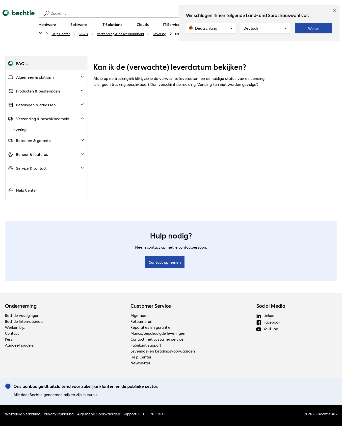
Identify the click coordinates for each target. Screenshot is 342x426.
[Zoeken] (172, 13)
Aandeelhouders (19, 345)
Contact (12, 333)
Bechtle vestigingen (22, 315)
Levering (159, 33)
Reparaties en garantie (150, 327)
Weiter (313, 28)
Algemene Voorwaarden (98, 414)
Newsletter (140, 363)
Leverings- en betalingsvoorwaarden (163, 351)
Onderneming (21, 306)
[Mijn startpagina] (41, 33)
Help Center (61, 33)
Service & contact (31, 168)
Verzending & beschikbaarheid (120, 33)
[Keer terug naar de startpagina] (18, 25)
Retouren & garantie (34, 140)
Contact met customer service (157, 339)
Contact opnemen (165, 262)
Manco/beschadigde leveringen (158, 333)
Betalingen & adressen (36, 105)
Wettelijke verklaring (22, 414)
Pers (8, 339)
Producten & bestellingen (38, 91)
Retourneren (141, 321)
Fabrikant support (146, 345)
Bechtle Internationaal (24, 321)
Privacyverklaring (59, 414)
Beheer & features (32, 154)
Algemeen (140, 315)
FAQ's (83, 33)
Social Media (270, 306)
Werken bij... (15, 327)
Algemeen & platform (35, 77)
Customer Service (151, 306)
